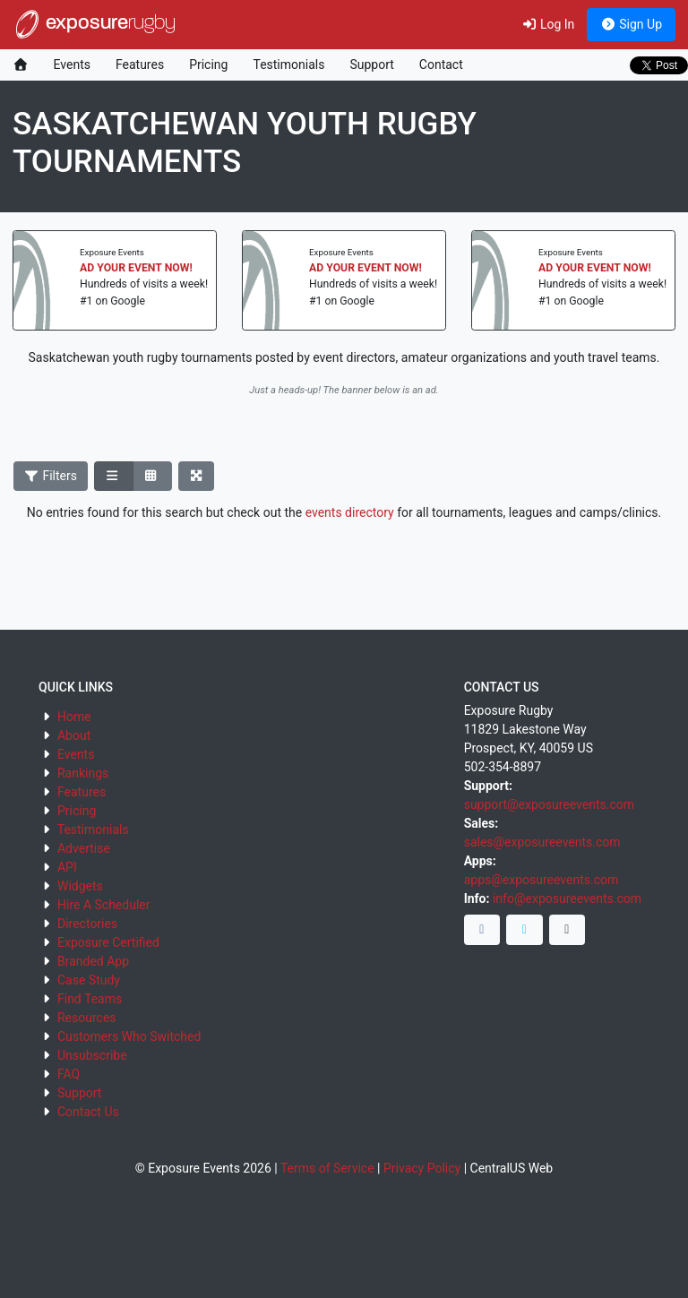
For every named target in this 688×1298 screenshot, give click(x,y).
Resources (86, 1017)
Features (140, 64)
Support (371, 64)
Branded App (93, 961)
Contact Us (88, 1112)
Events (72, 64)
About (73, 735)
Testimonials (288, 64)
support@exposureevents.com (549, 804)
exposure (94, 24)
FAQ (68, 1074)
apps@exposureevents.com (541, 879)
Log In (547, 24)
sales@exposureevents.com (542, 842)
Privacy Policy (421, 1168)
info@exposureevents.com (567, 898)
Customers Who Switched (129, 1036)
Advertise (83, 848)
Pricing (208, 64)
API (67, 867)
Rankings (82, 773)
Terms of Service (327, 1168)
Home (74, 716)
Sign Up (631, 24)
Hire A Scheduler (103, 905)
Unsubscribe (92, 1055)
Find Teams (89, 999)
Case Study (88, 980)
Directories (87, 923)
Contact (441, 64)
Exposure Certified (108, 942)
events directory (349, 512)
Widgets (80, 886)
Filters (51, 475)
